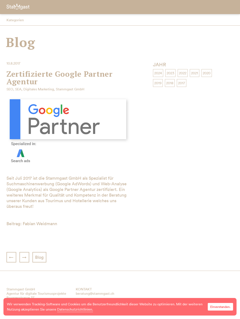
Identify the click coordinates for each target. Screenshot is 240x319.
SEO (9, 89)
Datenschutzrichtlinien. (75, 309)
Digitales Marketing (38, 89)
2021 (194, 73)
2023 (170, 73)
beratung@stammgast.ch (95, 293)
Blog (20, 42)
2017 (181, 83)
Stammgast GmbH (70, 89)
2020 (207, 73)
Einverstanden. (220, 307)
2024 (158, 73)
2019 (157, 83)
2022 (182, 73)
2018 (169, 83)
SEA (18, 89)
